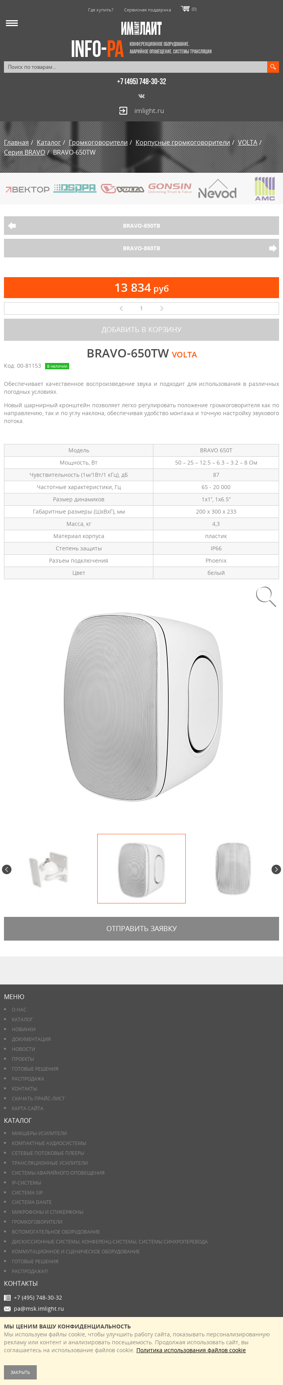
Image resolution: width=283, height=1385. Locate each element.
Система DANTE (32, 1202)
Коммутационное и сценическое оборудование (76, 1251)
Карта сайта (27, 1108)
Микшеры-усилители (39, 1133)
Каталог (22, 1019)
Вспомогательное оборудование (56, 1231)
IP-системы (26, 1182)
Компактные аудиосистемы (49, 1143)
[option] (141, 701)
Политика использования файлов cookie (191, 1350)
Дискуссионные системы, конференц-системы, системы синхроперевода (110, 1241)
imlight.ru (149, 110)
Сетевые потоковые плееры (48, 1153)
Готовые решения (35, 1069)
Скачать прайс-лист (38, 1098)
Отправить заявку (141, 928)
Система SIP (27, 1192)
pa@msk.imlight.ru (39, 1308)
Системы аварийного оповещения (58, 1173)
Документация (31, 1039)
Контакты (24, 1088)
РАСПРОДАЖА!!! (30, 1271)
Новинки (24, 1029)
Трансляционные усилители (50, 1163)
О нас (19, 1009)
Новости (23, 1049)
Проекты (23, 1059)
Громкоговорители (37, 1222)
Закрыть (20, 1372)
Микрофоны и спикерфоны (47, 1212)
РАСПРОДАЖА (28, 1078)
